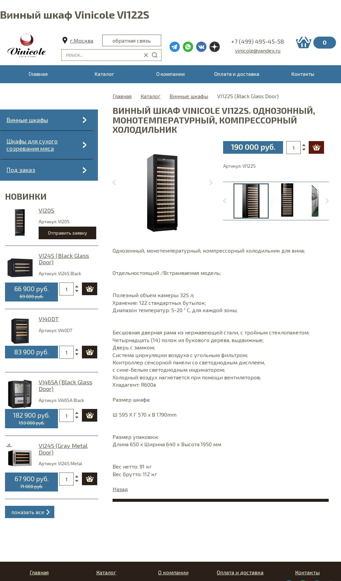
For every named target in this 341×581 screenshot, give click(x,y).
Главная (122, 96)
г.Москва (81, 40)
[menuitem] (251, 201)
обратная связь (132, 40)
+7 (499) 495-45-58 (257, 41)
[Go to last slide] (228, 201)
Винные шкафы (27, 119)
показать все (27, 512)
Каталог (151, 96)
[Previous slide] (118, 182)
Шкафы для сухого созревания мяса (32, 145)
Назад (120, 489)
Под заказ (20, 169)
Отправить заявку (67, 233)
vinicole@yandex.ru (257, 50)
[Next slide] (207, 182)
